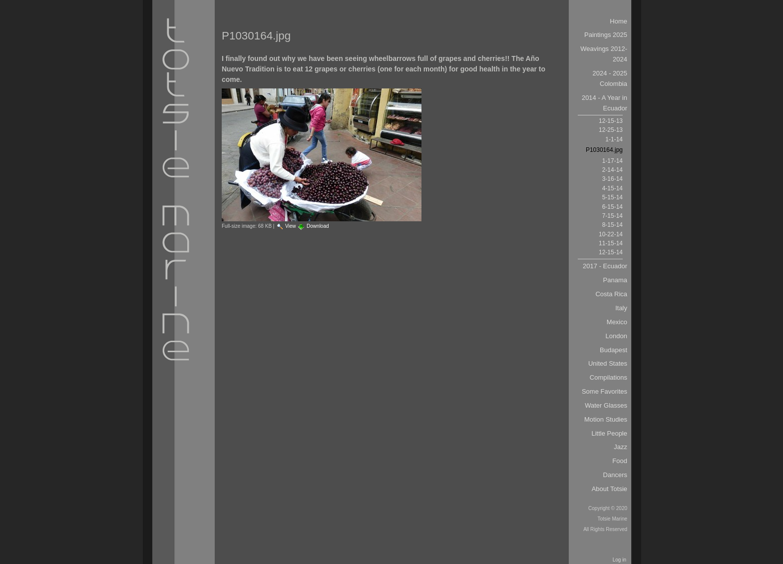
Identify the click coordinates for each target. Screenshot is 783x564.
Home (618, 21)
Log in (619, 560)
